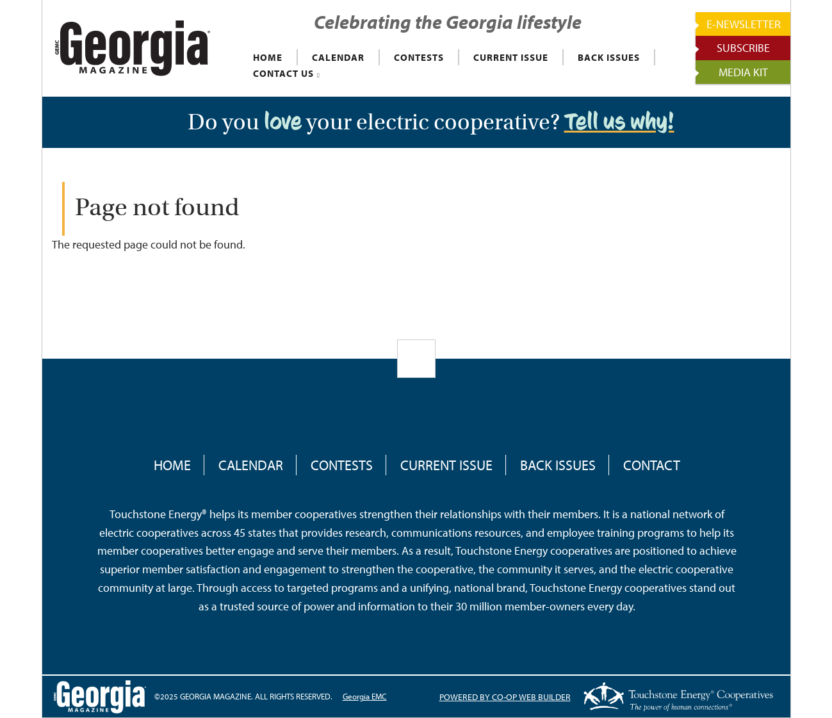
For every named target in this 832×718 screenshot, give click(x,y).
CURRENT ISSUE (510, 57)
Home (172, 465)
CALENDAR (338, 57)
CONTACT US (283, 73)
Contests (342, 465)
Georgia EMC (365, 696)
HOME (267, 57)
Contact (651, 465)
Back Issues (558, 465)
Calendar (250, 465)
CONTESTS (419, 57)
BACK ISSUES (609, 57)
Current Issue (446, 465)
